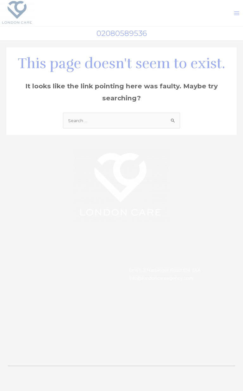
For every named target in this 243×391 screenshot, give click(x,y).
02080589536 (122, 33)
